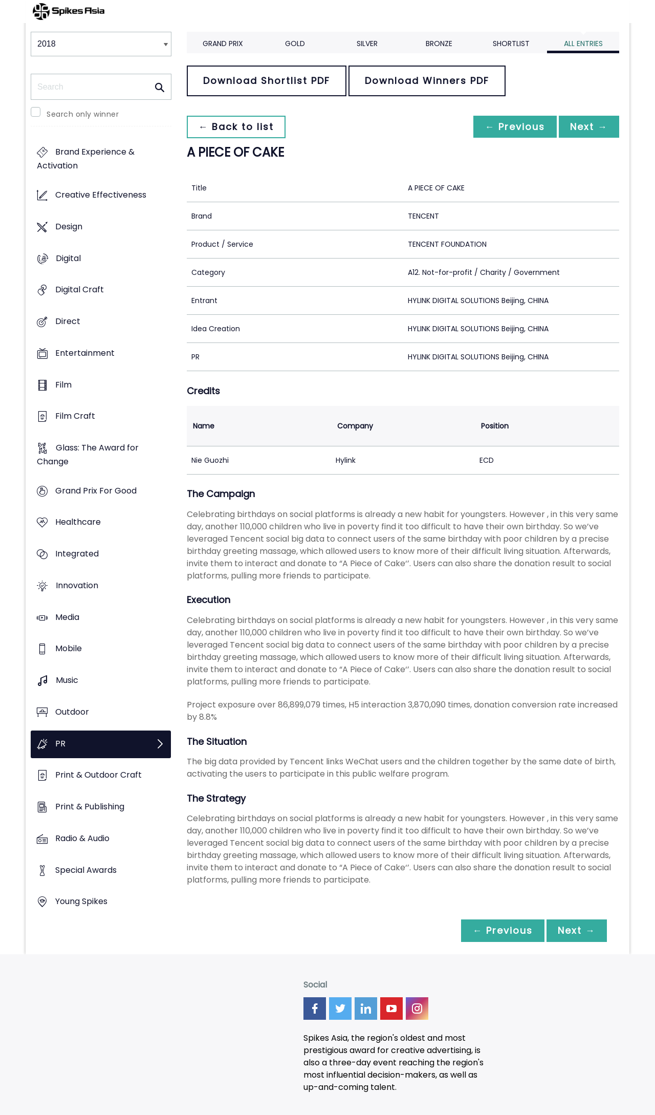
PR (60, 743)
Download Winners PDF (427, 80)
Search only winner (83, 114)
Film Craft (75, 416)
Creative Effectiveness (100, 195)
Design (68, 226)
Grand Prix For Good (96, 491)
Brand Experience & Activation (86, 159)
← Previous (512, 126)
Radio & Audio (82, 838)
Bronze (439, 43)
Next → (588, 126)
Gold (295, 43)
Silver (367, 43)
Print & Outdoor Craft (98, 775)
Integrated (77, 554)
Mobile (68, 649)
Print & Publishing (89, 806)
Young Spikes (81, 902)
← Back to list (237, 126)
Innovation (77, 585)
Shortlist (511, 43)
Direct (67, 321)
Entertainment (85, 353)
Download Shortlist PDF (266, 80)
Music (67, 681)
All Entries (583, 43)
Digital (68, 258)
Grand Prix (223, 43)
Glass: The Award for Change (88, 454)
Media (67, 617)
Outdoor (72, 712)
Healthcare (78, 522)
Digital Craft (79, 290)
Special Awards (86, 870)
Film (63, 385)
